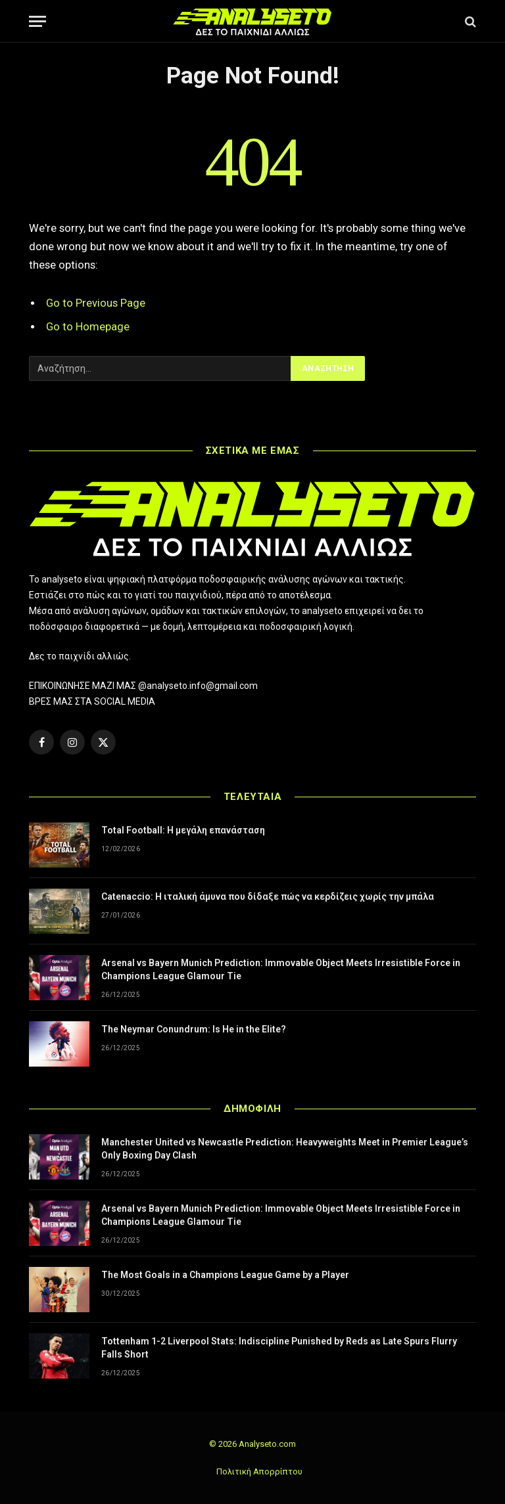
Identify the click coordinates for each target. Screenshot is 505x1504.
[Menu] (37, 21)
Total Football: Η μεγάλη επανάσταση (183, 830)
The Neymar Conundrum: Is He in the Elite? (193, 1029)
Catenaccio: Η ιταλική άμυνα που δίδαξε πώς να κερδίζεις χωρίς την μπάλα (267, 896)
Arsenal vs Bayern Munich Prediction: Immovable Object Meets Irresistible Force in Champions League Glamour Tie (280, 969)
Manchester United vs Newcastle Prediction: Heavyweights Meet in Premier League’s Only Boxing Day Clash (284, 1149)
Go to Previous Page (95, 303)
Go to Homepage (88, 327)
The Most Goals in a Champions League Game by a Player (225, 1275)
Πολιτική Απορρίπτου (259, 1471)
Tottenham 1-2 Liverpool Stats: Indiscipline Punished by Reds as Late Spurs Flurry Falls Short (279, 1348)
